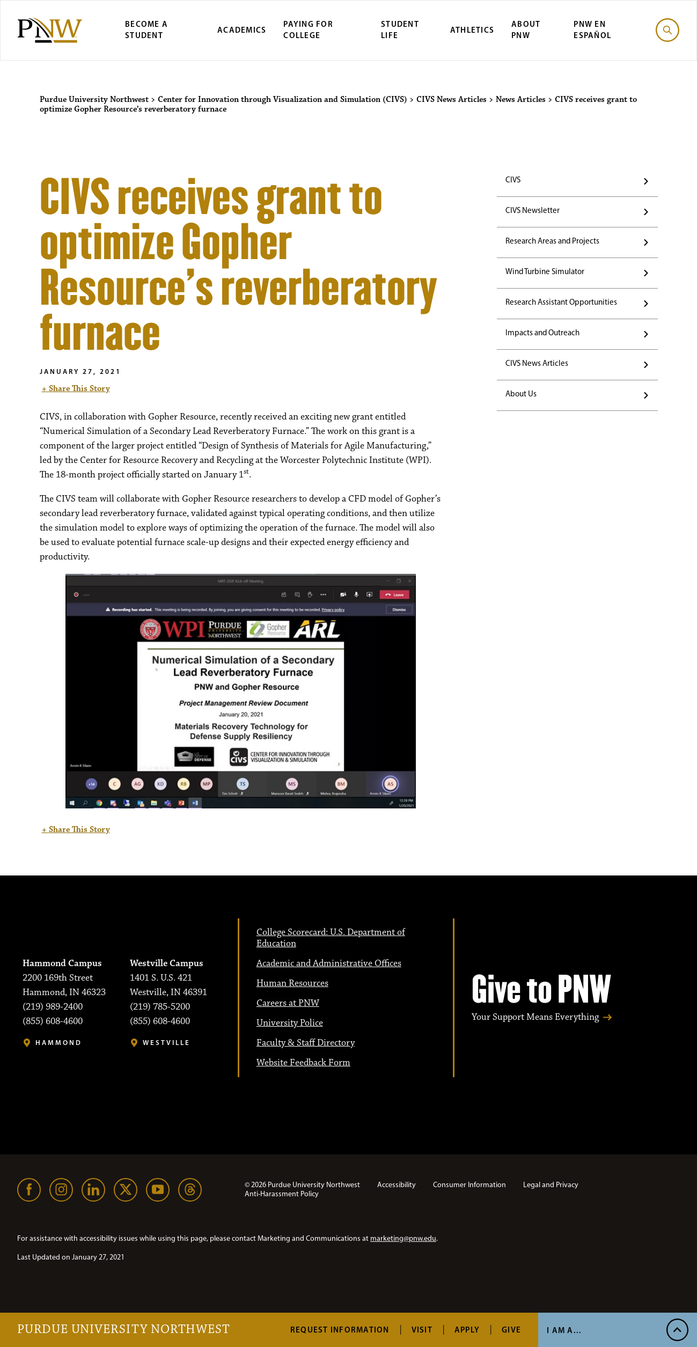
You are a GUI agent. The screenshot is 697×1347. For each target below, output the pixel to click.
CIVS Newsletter (532, 210)
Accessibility (396, 1184)
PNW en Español (592, 29)
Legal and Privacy (550, 1184)
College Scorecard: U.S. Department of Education (330, 937)
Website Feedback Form (303, 1063)
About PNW (525, 29)
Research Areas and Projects (552, 241)
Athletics (472, 30)
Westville (166, 1043)
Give (511, 1329)
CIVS (512, 180)
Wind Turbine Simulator (544, 271)
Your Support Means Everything (535, 1017)
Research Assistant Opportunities (561, 302)
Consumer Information (469, 1184)
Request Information (340, 1329)
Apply (467, 1329)
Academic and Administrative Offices (328, 963)
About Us (521, 394)
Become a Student (146, 29)
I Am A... (564, 1330)
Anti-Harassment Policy (282, 1193)
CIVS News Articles (536, 363)
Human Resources (292, 983)
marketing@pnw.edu (403, 1238)
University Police (289, 1023)
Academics (241, 30)
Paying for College (308, 29)
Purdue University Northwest (123, 1329)
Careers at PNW (287, 1003)
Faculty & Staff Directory (305, 1043)
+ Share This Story (76, 389)
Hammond (58, 1043)
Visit (422, 1329)
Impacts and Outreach (542, 332)
